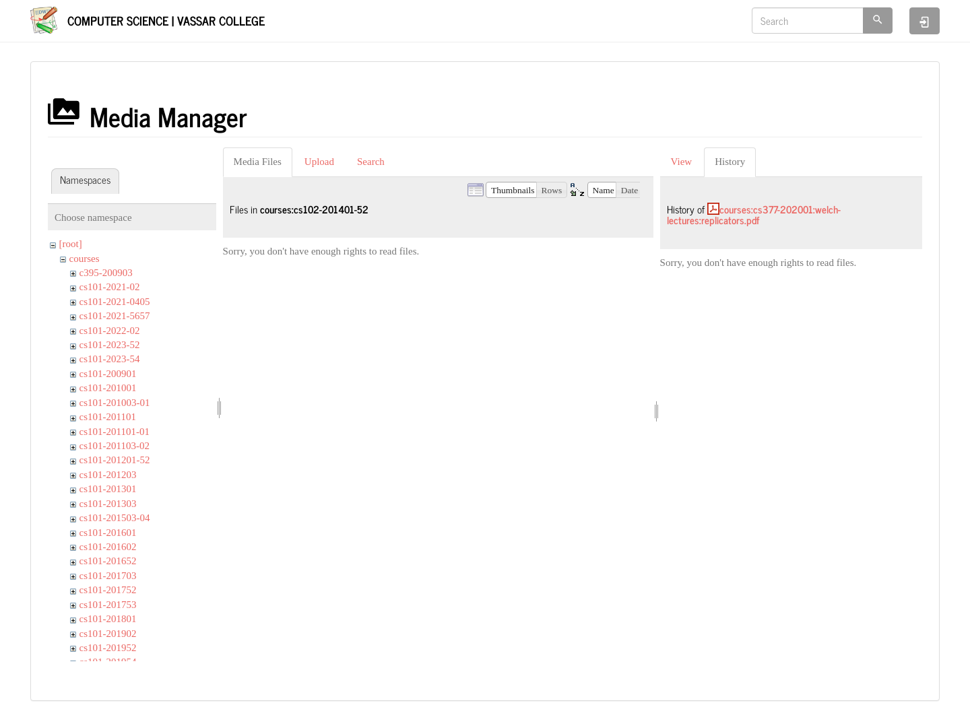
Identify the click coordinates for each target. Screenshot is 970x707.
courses (84, 258)
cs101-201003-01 (114, 402)
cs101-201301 (108, 488)
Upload (319, 161)
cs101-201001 (108, 387)
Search (371, 161)
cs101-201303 (108, 503)
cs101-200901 (108, 373)
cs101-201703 (108, 575)
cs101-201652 (108, 561)
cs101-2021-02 (109, 286)
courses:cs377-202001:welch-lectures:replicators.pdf (754, 215)
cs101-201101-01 (114, 431)
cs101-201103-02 (114, 445)
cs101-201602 (108, 546)
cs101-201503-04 (114, 517)
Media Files (258, 161)
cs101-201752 (108, 589)
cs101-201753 (108, 604)
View (681, 161)
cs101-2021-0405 (114, 301)
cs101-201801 (108, 618)
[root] (70, 243)
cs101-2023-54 (109, 359)
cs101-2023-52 (109, 344)
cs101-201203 (108, 474)
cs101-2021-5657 (114, 315)
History (730, 161)
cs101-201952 (108, 647)
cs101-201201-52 (114, 459)
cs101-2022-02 (109, 330)
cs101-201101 (107, 416)
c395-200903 (106, 272)
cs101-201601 (108, 532)
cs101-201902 (108, 633)
